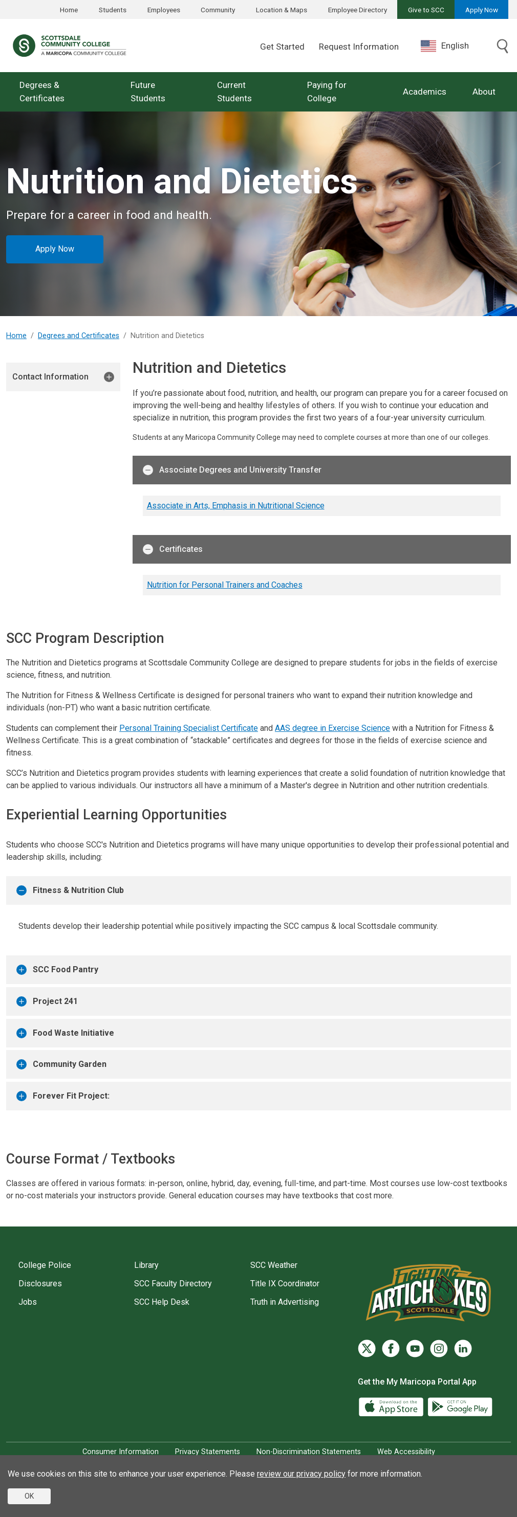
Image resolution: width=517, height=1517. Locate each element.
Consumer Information (120, 1451)
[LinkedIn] (463, 1348)
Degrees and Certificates (78, 335)
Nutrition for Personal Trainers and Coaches (225, 585)
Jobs (27, 1302)
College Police (44, 1265)
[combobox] (452, 46)
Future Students (148, 91)
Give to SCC (426, 10)
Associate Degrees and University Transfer (232, 470)
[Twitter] (367, 1348)
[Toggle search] (502, 47)
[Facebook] (391, 1348)
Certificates (173, 549)
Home (69, 10)
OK (29, 1496)
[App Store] (392, 1406)
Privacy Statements (207, 1451)
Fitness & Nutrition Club (70, 890)
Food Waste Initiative (65, 1033)
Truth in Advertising (284, 1302)
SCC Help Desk (161, 1302)
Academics (424, 91)
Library (146, 1265)
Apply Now (481, 10)
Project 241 (47, 1001)
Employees (163, 10)
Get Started (282, 46)
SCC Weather (273, 1265)
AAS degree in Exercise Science (332, 728)
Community (218, 10)
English (445, 46)
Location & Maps (281, 10)
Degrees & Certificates (41, 91)
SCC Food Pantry (57, 970)
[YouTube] (415, 1348)
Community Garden (61, 1064)
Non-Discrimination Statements (308, 1451)
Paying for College (327, 91)
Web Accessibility (406, 1451)
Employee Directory (357, 10)
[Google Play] (459, 1406)
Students (112, 10)
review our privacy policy (301, 1474)
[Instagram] (439, 1348)
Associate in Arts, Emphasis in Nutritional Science (236, 505)
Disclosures (40, 1283)
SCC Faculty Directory (173, 1283)
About (484, 91)
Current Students (234, 91)
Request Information (359, 46)
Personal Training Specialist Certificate (188, 728)
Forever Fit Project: (63, 1096)
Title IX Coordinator (284, 1283)
